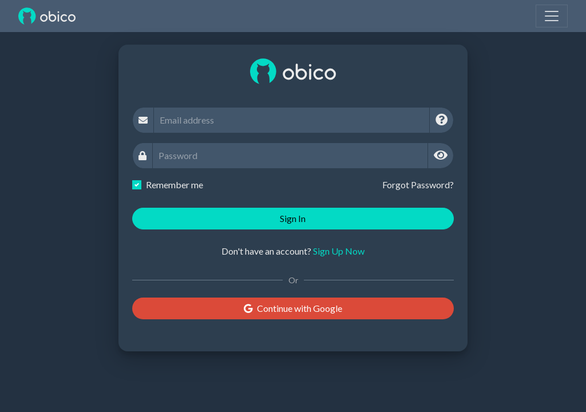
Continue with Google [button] (293, 308)
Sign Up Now (339, 250)
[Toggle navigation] (552, 16)
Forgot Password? (418, 184)
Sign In (293, 218)
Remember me (174, 184)
